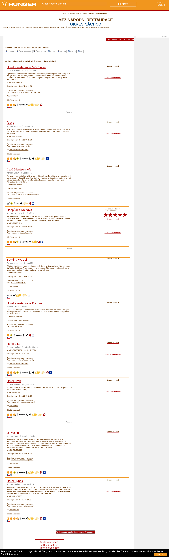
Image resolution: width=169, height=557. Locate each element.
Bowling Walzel (17, 259)
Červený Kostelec (23, 51)
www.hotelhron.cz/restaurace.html (23, 402)
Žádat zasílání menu (112, 78)
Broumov (10, 51)
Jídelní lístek (13, 96)
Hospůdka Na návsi (20, 210)
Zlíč (80, 51)
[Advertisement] (69, 117)
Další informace (9, 554)
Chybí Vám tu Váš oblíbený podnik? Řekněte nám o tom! (49, 545)
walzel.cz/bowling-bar (18, 283)
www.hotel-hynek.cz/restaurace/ (22, 506)
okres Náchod (85, 24)
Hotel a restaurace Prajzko (24, 303)
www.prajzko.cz (16, 326)
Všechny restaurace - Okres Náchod (120, 39)
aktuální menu (23, 150)
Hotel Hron (14, 381)
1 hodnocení (113, 211)
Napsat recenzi (113, 219)
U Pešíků (13, 432)
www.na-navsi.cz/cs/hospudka (21, 233)
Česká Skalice (39, 51)
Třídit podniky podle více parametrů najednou (75, 532)
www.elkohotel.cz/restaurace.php (22, 360)
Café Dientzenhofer (19, 169)
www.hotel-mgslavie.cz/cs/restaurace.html (25, 92)
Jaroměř (62, 51)
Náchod (72, 51)
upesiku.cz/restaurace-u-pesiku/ (22, 460)
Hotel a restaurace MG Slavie (26, 67)
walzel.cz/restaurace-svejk (20, 146)
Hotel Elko (13, 343)
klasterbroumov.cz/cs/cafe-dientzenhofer (25, 194)
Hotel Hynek (15, 481)
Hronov (51, 51)
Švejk (10, 123)
